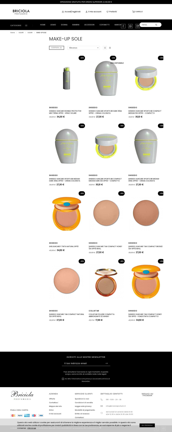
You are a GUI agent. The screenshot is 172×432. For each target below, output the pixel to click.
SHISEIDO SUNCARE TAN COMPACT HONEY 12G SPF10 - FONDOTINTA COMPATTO (145, 315)
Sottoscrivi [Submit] (106, 363)
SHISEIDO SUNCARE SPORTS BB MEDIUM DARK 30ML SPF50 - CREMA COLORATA (64, 180)
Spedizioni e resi (82, 399)
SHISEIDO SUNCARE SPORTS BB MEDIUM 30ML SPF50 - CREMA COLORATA (143, 180)
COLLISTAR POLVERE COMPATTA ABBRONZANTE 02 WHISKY (101, 315)
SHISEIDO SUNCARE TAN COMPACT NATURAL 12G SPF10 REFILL (66, 315)
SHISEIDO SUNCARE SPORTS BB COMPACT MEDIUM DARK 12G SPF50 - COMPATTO (105, 180)
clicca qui (31, 428)
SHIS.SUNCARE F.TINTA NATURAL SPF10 (63, 246)
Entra (51, 410)
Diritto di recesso (82, 414)
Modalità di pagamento (85, 410)
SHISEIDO (53, 107)
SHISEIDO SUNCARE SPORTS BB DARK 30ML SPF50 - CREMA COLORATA (105, 112)
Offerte (52, 399)
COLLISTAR (94, 311)
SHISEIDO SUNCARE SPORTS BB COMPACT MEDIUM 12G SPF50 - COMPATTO (144, 112)
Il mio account (55, 414)
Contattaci (53, 402)
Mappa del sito (55, 406)
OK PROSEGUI (147, 425)
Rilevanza (73, 48)
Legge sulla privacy (83, 406)
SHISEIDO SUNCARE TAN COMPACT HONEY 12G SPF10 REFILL (105, 247)
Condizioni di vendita (84, 402)
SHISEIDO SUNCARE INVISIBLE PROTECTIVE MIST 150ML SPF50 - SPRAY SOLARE (65, 112)
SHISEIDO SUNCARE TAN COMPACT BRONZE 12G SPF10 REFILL (145, 247)
